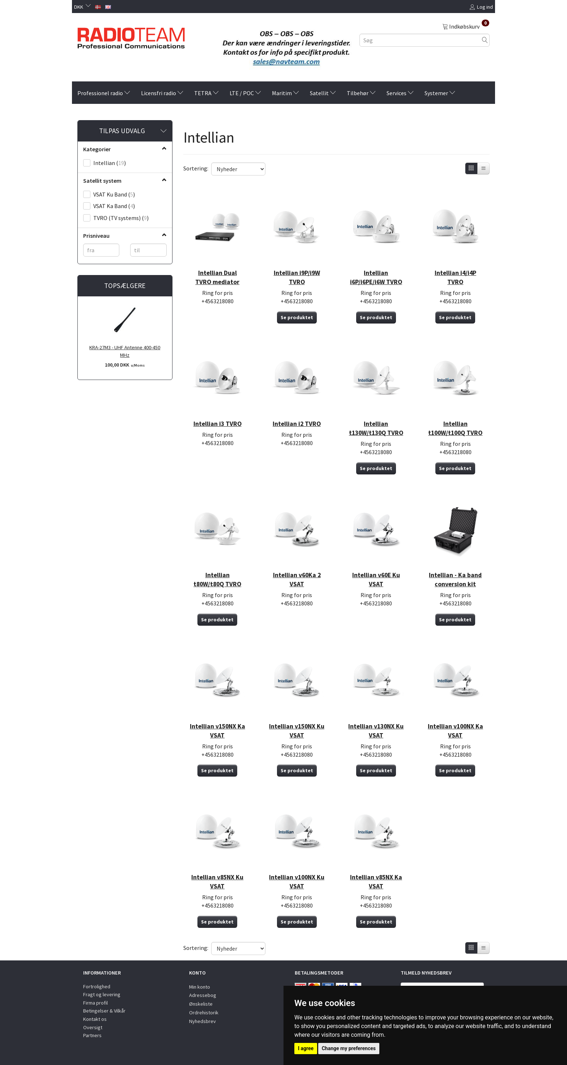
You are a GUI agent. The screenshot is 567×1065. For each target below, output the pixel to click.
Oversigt (92, 1027)
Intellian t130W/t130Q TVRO (376, 428)
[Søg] (485, 40)
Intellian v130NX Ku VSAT (376, 730)
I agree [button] (306, 1048)
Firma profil (95, 1003)
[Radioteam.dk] (131, 36)
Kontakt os (95, 1019)
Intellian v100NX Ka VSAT (455, 730)
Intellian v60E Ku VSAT (376, 579)
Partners (92, 1035)
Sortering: (195, 168)
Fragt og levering (101, 994)
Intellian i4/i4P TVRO (455, 277)
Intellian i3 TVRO (217, 424)
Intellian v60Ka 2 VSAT (297, 579)
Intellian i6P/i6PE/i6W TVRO (376, 277)
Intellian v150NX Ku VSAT (296, 730)
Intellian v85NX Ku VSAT (217, 881)
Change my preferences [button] (349, 1048)
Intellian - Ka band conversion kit (455, 579)
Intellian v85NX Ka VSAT (376, 881)
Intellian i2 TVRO (297, 424)
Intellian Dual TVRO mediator (217, 277)
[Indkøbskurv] (466, 26)
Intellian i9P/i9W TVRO (297, 277)
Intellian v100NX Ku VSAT (296, 881)
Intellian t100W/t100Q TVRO (455, 428)
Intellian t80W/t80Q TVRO (217, 579)
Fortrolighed (96, 986)
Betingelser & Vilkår (104, 1010)
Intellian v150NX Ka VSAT (217, 730)
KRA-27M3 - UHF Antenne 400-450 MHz (124, 351)
